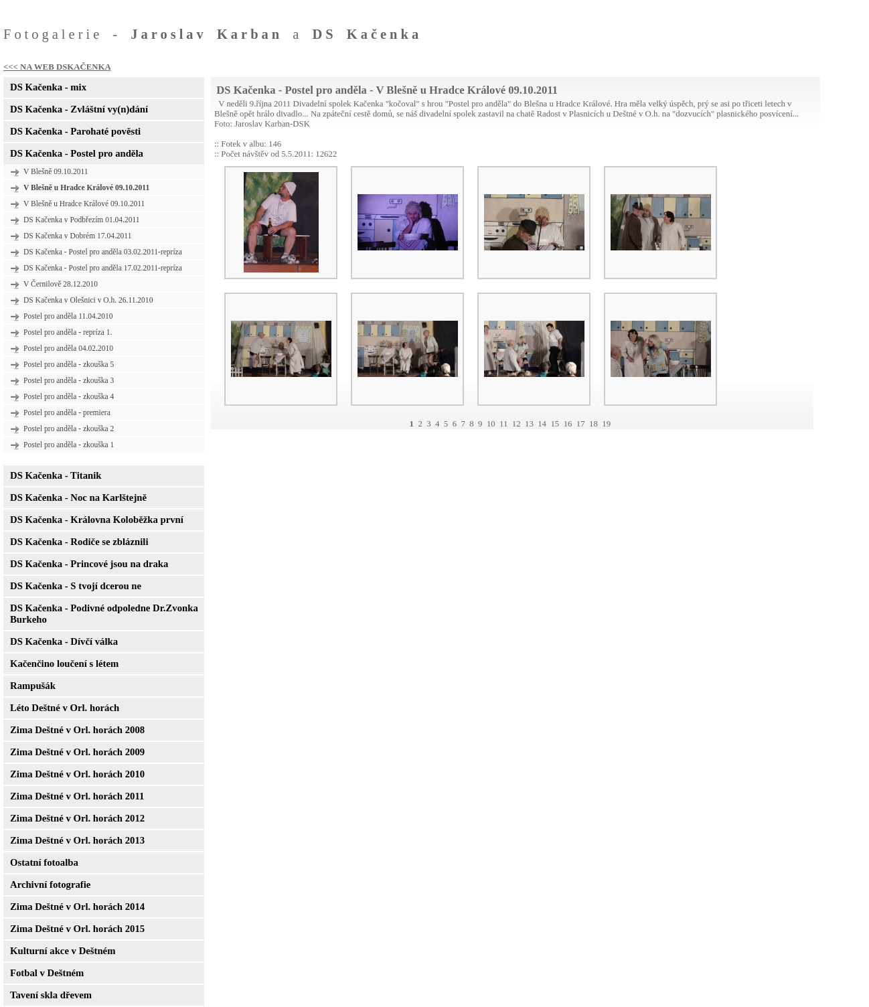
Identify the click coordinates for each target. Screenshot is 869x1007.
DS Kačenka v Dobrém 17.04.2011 (77, 236)
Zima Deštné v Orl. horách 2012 (77, 818)
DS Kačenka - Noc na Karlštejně (78, 497)
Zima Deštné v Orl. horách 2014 (77, 906)
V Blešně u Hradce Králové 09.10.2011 (84, 204)
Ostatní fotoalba (44, 862)
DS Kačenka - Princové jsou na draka (89, 563)
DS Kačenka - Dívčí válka (64, 641)
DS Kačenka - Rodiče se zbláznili (79, 541)
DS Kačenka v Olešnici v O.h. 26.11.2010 (88, 300)
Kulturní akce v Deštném (62, 950)
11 (503, 424)
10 (491, 424)
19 (606, 424)
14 (542, 424)
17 (580, 424)
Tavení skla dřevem (51, 995)
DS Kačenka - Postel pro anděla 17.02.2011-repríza (102, 268)
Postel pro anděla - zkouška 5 (68, 364)
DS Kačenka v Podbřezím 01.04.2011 (81, 220)
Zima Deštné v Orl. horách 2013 (77, 840)
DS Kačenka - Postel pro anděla (76, 153)
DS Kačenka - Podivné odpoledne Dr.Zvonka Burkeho (104, 614)
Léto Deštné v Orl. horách (64, 707)
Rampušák (33, 685)
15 (554, 424)
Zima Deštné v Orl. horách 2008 (77, 729)
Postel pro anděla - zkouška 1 (68, 445)
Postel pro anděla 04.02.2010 (68, 348)
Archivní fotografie (50, 884)
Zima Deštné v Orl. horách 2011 (77, 796)
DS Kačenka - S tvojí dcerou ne (75, 585)
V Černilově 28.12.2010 (60, 284)
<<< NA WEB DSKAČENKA (57, 67)
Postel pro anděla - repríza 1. (67, 332)
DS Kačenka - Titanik (55, 475)
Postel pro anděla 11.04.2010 (68, 316)
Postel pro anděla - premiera (66, 412)
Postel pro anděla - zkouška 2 (68, 428)
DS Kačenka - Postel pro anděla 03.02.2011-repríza (102, 252)
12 (516, 424)
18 (593, 424)
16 (568, 424)
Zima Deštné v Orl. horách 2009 (77, 752)
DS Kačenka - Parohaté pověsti (75, 131)
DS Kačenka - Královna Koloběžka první (96, 519)
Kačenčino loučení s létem (64, 663)
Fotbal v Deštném (47, 972)
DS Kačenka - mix (48, 87)
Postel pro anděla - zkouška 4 (68, 396)
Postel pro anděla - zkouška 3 (68, 380)
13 (529, 424)
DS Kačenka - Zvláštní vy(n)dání (79, 109)
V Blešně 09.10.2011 (55, 171)
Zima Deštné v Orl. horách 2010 (77, 774)
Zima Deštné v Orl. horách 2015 (77, 928)
